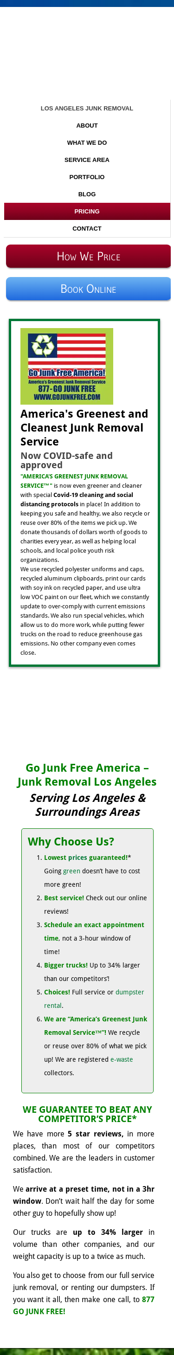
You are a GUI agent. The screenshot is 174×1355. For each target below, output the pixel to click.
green (71, 871)
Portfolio (87, 177)
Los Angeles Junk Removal (87, 108)
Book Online (88, 288)
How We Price (89, 256)
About (86, 125)
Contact (87, 228)
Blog (87, 194)
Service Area (87, 159)
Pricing (86, 211)
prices (77, 857)
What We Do (87, 142)
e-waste (121, 1059)
